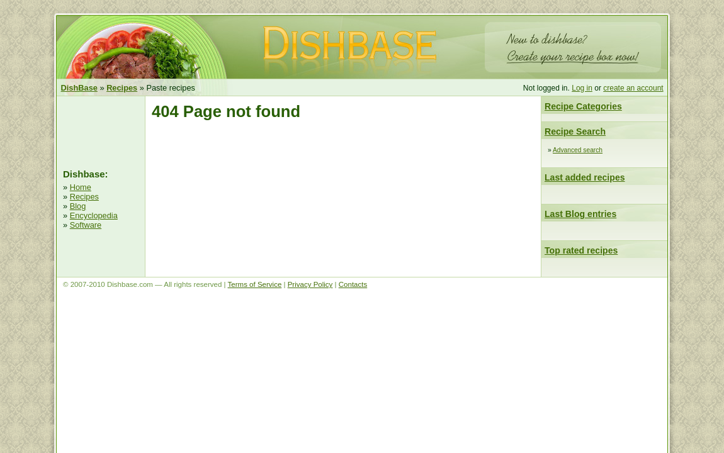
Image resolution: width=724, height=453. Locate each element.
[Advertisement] (101, 131)
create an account (633, 88)
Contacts (353, 284)
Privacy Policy (310, 284)
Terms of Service (255, 284)
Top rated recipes (581, 250)
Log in (582, 88)
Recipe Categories (583, 106)
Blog (78, 206)
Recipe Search (575, 131)
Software (86, 225)
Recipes (84, 196)
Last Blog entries (580, 214)
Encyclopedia (94, 215)
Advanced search (577, 150)
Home (80, 187)
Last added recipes (585, 177)
